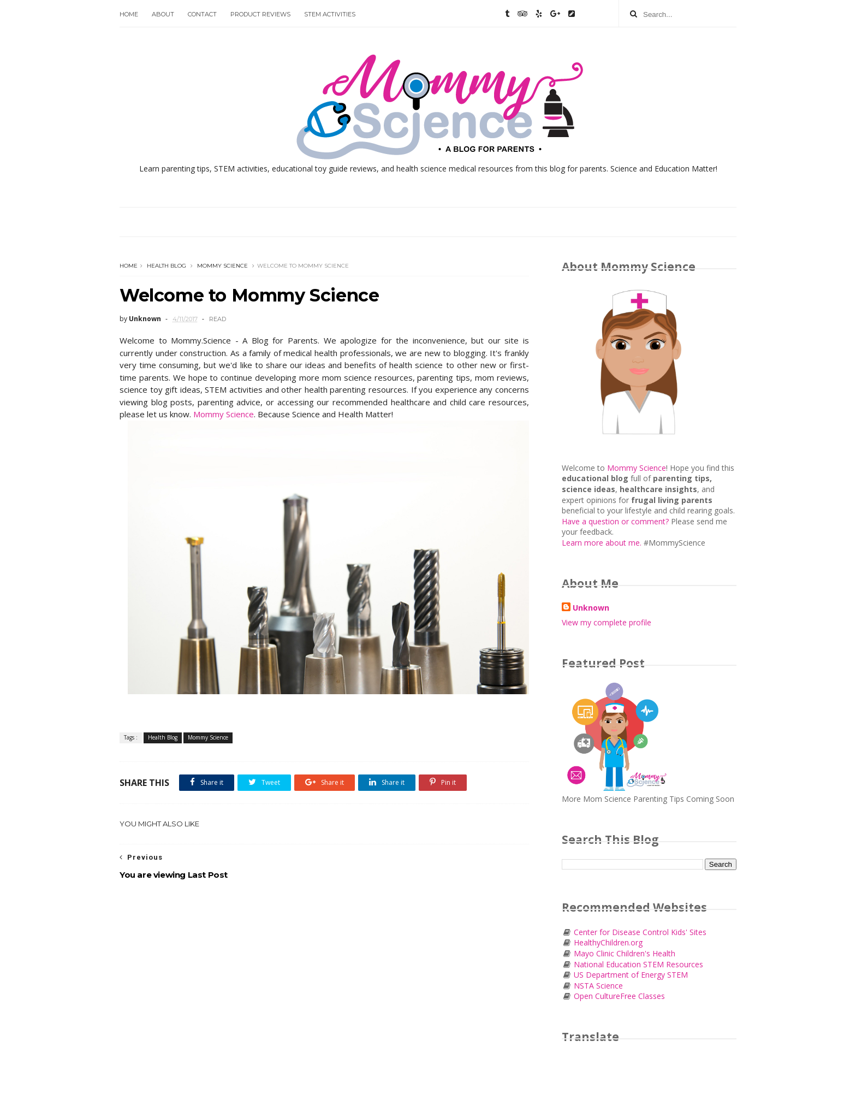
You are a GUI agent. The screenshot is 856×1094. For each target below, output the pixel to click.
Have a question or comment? (616, 521)
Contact (202, 14)
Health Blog (166, 265)
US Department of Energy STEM (631, 974)
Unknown (591, 607)
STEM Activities (329, 14)
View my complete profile (606, 622)
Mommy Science (222, 265)
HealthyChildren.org (607, 942)
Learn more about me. (601, 542)
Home (129, 14)
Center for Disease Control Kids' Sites (639, 932)
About (163, 14)
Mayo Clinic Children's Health (623, 953)
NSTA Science (598, 985)
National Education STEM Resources (638, 964)
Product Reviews (260, 14)
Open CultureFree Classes (619, 996)
